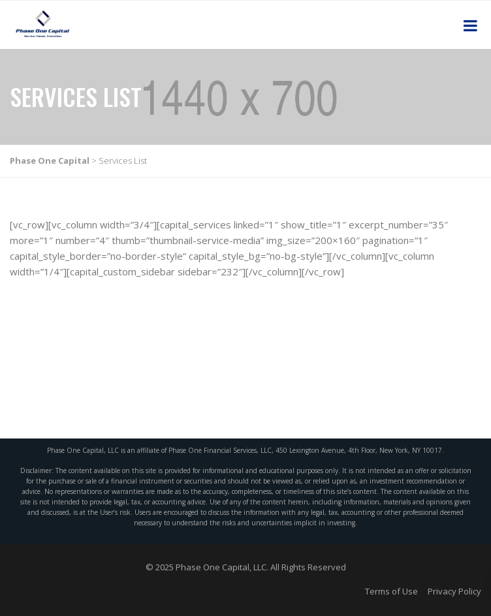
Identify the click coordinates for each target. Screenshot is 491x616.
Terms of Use (391, 591)
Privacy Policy (454, 591)
